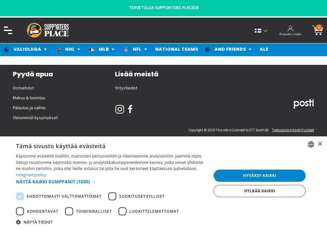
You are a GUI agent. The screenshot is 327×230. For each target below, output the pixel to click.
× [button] (319, 144)
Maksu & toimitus (29, 98)
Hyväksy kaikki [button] (259, 175)
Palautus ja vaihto (29, 108)
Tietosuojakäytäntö (286, 130)
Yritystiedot (126, 88)
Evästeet (307, 130)
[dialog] (163, 183)
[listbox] (311, 144)
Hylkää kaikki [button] (259, 191)
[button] (111, 181)
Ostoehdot (23, 88)
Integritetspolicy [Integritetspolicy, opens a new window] (31, 175)
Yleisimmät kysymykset (35, 118)
